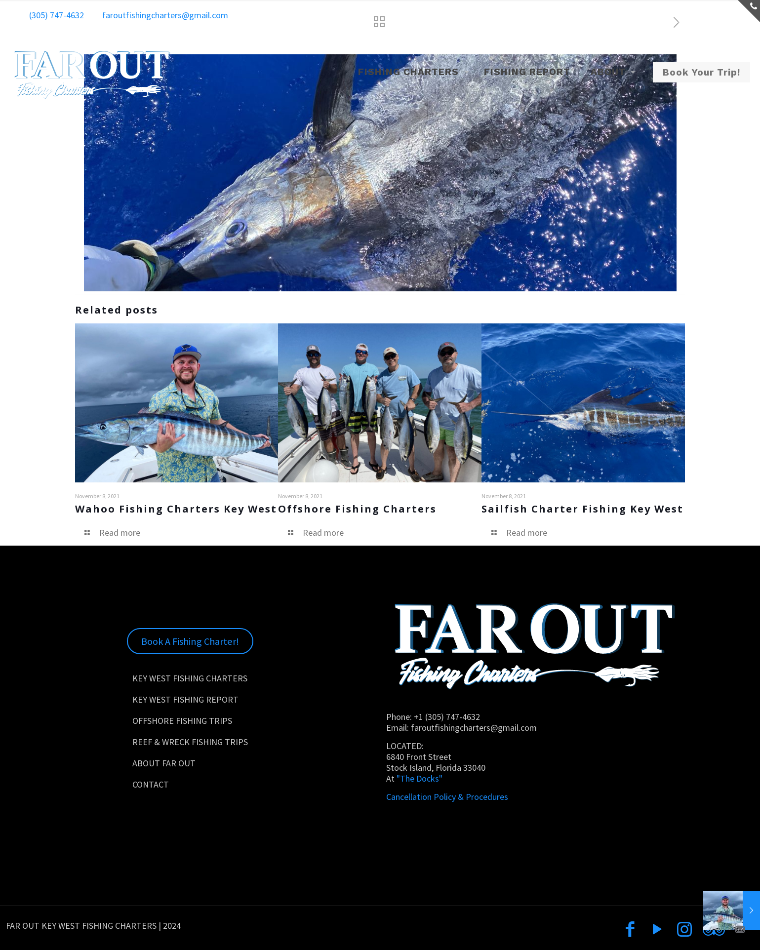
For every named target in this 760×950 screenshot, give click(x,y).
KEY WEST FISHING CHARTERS (189, 678)
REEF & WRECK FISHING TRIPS (190, 742)
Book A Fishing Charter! (190, 641)
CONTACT (150, 784)
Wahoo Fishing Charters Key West (176, 508)
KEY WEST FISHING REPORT (185, 699)
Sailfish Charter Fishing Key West (582, 508)
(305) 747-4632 (56, 15)
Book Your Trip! (701, 72)
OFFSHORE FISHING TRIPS (182, 720)
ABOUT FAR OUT (164, 763)
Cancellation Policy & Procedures (447, 796)
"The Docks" (418, 778)
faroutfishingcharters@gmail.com (165, 15)
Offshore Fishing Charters (357, 508)
